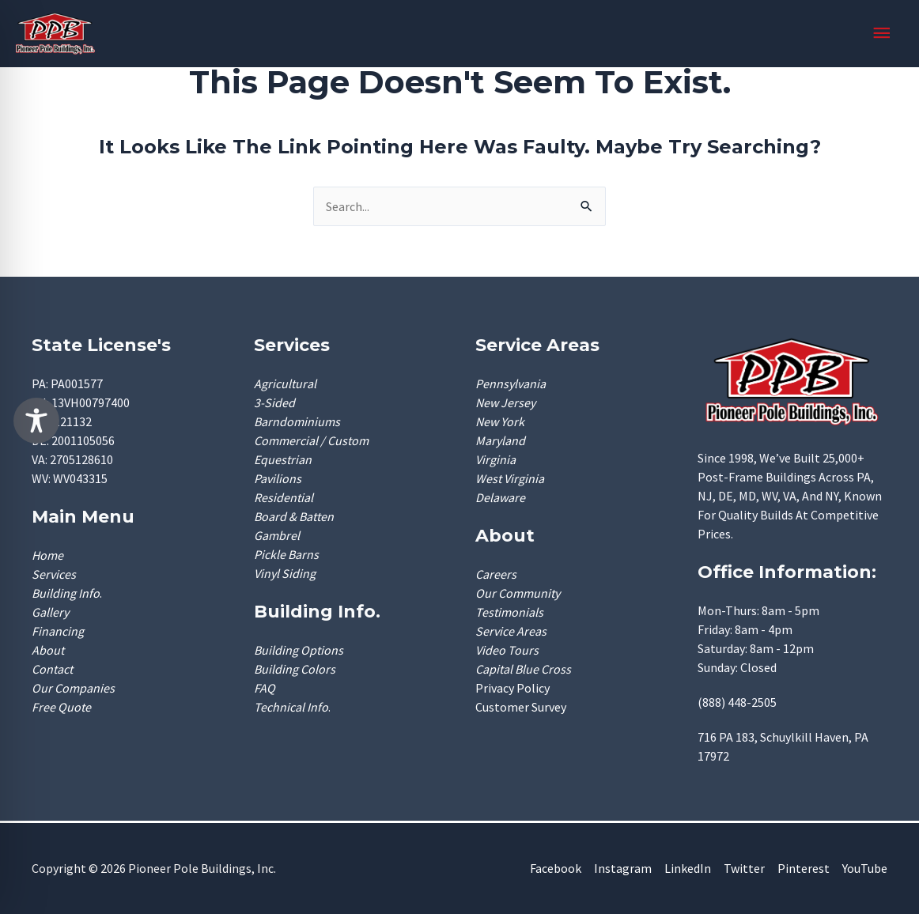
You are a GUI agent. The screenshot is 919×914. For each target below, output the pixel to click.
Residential (283, 497)
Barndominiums (297, 421)
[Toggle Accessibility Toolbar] (36, 420)
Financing (58, 631)
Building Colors (294, 669)
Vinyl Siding (285, 573)
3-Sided (274, 402)
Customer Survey (520, 707)
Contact (52, 669)
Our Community (517, 593)
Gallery (50, 612)
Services (54, 574)
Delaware (500, 497)
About (48, 650)
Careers (495, 574)
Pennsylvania (510, 383)
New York (499, 421)
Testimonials (509, 612)
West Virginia (509, 478)
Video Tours (507, 650)
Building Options (298, 650)
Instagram (623, 868)
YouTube (864, 868)
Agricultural (285, 383)
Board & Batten (294, 516)
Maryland (500, 440)
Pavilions (277, 478)
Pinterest (803, 868)
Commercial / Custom (311, 440)
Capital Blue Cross (523, 669)
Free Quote (61, 707)
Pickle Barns (286, 554)
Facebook (555, 868)
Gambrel (277, 535)
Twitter (744, 868)
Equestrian (283, 459)
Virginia (495, 459)
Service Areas (510, 631)
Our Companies (73, 688)
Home (47, 555)
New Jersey (505, 402)
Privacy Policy (512, 688)
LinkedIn (687, 868)
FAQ (264, 688)
